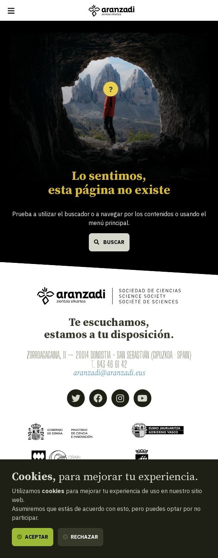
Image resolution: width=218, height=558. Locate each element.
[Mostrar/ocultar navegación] (11, 11)
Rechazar (80, 537)
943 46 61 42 (112, 364)
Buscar (109, 242)
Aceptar (32, 537)
